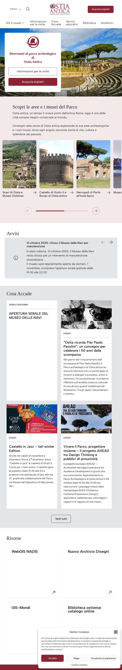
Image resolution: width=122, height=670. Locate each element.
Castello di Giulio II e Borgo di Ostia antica (53, 194)
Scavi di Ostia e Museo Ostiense (13, 194)
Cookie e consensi (79, 665)
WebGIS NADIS (35, 573)
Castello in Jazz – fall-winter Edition (31, 448)
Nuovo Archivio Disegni (91, 573)
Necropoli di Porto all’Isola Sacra (88, 194)
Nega (76, 658)
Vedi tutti (61, 519)
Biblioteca (89, 23)
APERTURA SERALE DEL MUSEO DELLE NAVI (28, 315)
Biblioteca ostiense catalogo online (91, 629)
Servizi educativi (72, 23)
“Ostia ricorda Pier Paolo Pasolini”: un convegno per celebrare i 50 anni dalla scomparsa (84, 348)
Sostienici (107, 23)
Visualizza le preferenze (103, 658)
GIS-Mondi (35, 629)
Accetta (52, 658)
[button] (115, 632)
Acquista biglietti (101, 9)
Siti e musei (13, 23)
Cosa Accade (56, 23)
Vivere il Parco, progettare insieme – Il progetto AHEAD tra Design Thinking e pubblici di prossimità (86, 452)
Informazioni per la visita (38, 23)
